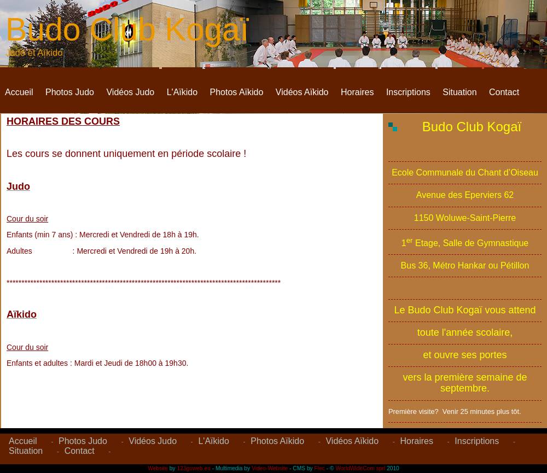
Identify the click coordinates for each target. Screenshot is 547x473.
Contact (504, 92)
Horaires (357, 92)
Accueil (19, 92)
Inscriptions (408, 92)
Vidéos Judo (130, 92)
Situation (459, 92)
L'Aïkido (182, 92)
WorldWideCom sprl (360, 468)
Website (158, 468)
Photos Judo (69, 92)
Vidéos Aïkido (302, 92)
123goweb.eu (194, 468)
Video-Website (270, 468)
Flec (320, 468)
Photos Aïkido (237, 92)
